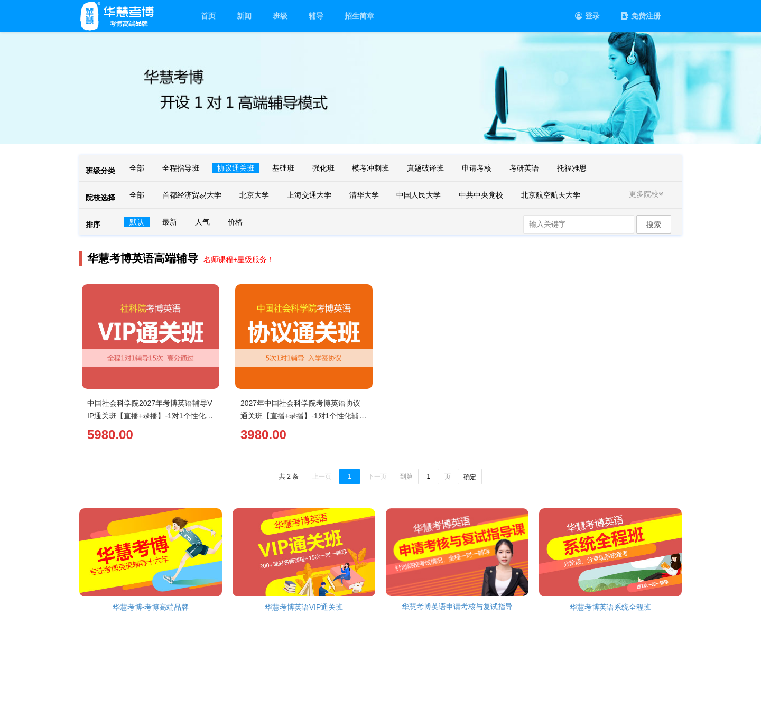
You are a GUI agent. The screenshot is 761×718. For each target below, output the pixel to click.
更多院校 (647, 194)
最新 (169, 222)
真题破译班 (425, 168)
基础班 (283, 168)
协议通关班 (235, 168)
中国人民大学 (418, 195)
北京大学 (254, 195)
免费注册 (641, 16)
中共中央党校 (481, 195)
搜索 (653, 224)
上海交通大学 (309, 195)
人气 (202, 222)
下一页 (377, 476)
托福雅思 (572, 168)
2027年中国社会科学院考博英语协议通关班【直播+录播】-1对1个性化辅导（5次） (303, 416)
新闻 (244, 16)
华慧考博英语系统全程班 (610, 607)
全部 (136, 168)
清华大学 (364, 195)
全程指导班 (180, 168)
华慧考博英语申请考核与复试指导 (457, 606)
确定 (469, 477)
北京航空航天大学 (550, 195)
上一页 (321, 476)
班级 (280, 16)
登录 (587, 16)
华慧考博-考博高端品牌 (151, 607)
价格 (235, 222)
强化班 (323, 168)
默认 (136, 222)
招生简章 (359, 16)
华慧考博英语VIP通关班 (304, 607)
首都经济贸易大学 (191, 195)
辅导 (316, 16)
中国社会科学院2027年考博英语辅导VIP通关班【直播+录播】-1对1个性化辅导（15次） (150, 416)
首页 (208, 16)
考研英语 (524, 168)
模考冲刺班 (370, 168)
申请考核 (476, 168)
